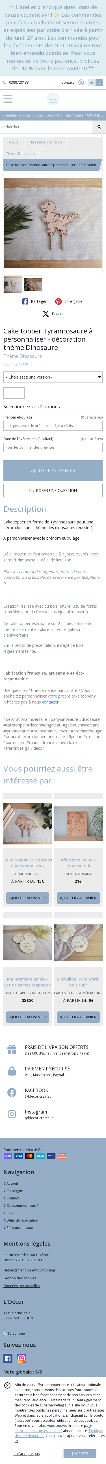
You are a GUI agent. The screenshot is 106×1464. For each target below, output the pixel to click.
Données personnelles (21, 1285)
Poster (53, 313)
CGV (8, 1213)
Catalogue (13, 1190)
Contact (67, 82)
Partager (34, 301)
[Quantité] (14, 393)
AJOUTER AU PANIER (53, 470)
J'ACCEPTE (80, 1453)
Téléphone (14, 1333)
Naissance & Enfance (45, 142)
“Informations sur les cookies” (38, 1430)
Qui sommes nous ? (20, 1205)
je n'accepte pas (27, 1453)
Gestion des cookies (19, 1278)
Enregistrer (69, 301)
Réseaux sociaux (18, 1227)
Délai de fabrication (20, 1220)
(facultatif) (53, 438)
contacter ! (51, 702)
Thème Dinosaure (20, 153)
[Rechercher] (99, 127)
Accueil (14, 142)
